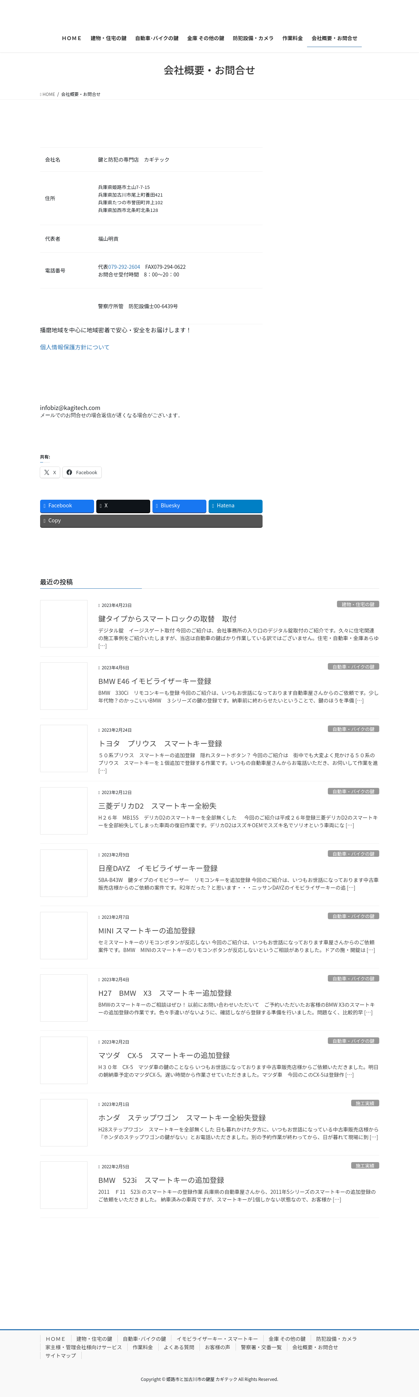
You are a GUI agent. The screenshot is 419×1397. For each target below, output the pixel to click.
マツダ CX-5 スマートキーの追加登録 (164, 1055)
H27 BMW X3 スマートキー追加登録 (165, 992)
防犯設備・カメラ (336, 1338)
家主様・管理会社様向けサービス (84, 1347)
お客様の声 (217, 1347)
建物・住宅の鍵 (358, 604)
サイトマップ (61, 1355)
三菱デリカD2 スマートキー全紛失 (157, 805)
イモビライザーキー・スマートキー (217, 1338)
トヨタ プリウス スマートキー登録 (160, 743)
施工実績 (365, 1103)
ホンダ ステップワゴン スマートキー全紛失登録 (182, 1117)
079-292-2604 (124, 266)
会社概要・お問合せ (315, 1347)
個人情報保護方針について (75, 347)
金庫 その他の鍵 (287, 1338)
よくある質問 (179, 1347)
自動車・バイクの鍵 (354, 666)
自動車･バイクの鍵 (144, 1338)
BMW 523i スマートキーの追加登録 (161, 1180)
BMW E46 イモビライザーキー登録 (155, 681)
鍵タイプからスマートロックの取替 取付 (167, 618)
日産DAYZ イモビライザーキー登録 (158, 868)
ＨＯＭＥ (56, 1338)
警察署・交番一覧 (261, 1347)
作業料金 (143, 1347)
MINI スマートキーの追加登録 (146, 930)
